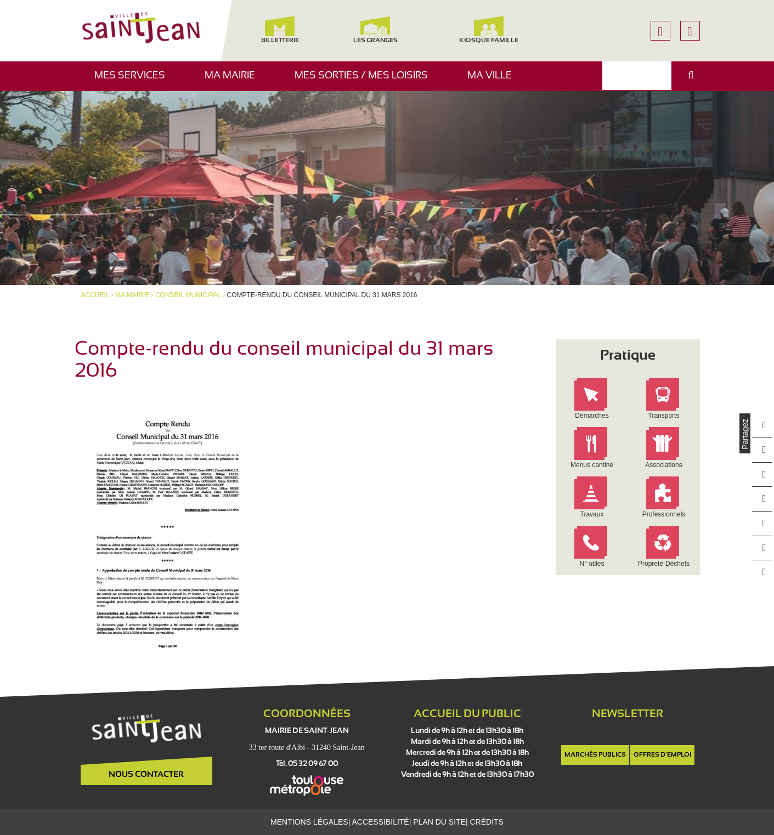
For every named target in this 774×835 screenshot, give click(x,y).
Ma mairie (234, 81)
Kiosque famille (488, 30)
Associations (664, 465)
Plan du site (438, 821)
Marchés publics (595, 755)
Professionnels (663, 514)
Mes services (133, 81)
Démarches (592, 416)
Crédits (485, 821)
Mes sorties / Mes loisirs (365, 81)
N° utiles (592, 564)
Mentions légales (311, 821)
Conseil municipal (184, 295)
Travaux (592, 514)
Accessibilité (380, 821)
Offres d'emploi (662, 755)
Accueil (94, 295)
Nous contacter (146, 775)
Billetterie (280, 30)
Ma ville (493, 81)
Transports (664, 416)
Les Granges (375, 30)
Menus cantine (591, 465)
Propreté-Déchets (664, 564)
